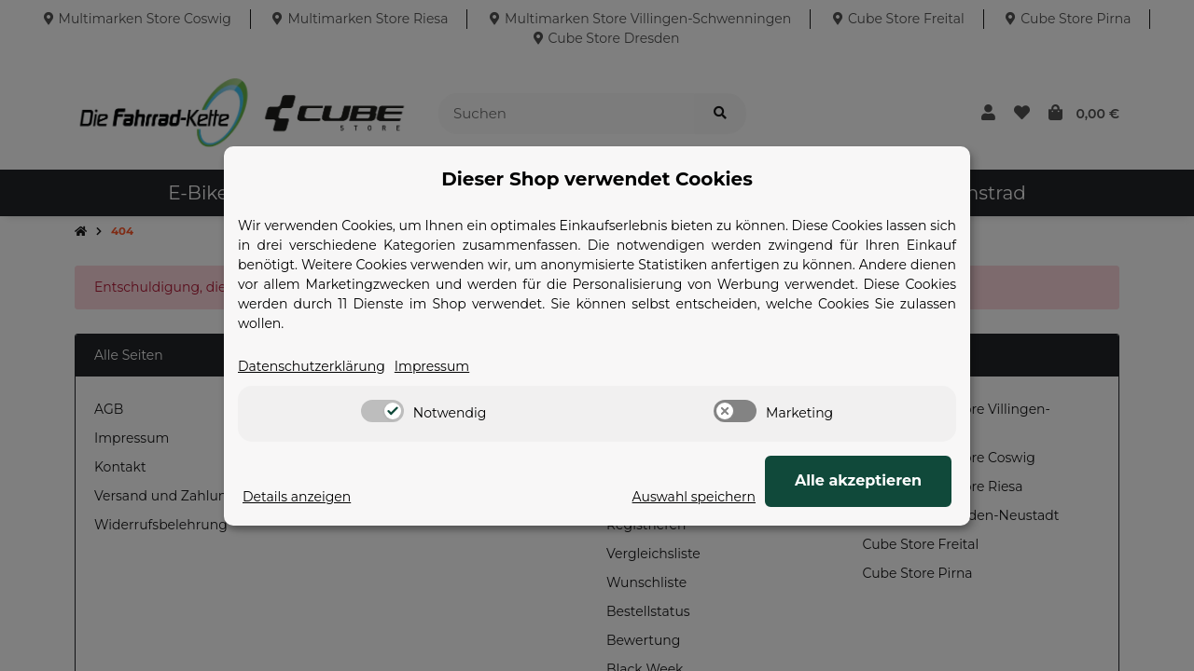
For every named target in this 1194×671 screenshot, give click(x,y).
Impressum (432, 366)
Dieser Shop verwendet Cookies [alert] (597, 179)
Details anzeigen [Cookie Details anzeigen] (297, 496)
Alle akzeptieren (858, 480)
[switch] (382, 411)
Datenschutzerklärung (311, 366)
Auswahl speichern (694, 496)
